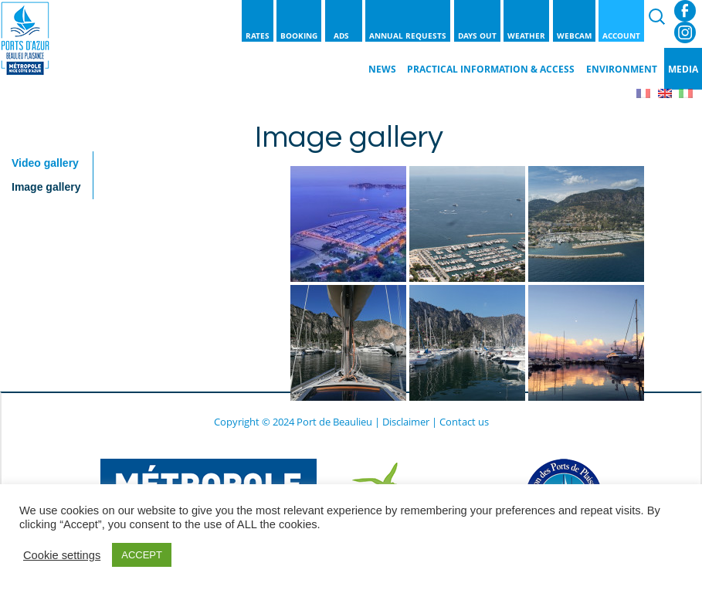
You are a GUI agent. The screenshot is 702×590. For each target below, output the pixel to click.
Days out (477, 35)
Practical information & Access (491, 69)
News (382, 69)
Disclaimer (405, 422)
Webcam (574, 35)
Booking (298, 35)
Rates (258, 35)
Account (621, 35)
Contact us (464, 422)
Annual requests (407, 35)
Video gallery (45, 163)
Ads (343, 35)
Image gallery (46, 187)
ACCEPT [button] (141, 555)
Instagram (685, 32)
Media (683, 69)
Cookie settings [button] (61, 555)
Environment (621, 69)
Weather (526, 35)
